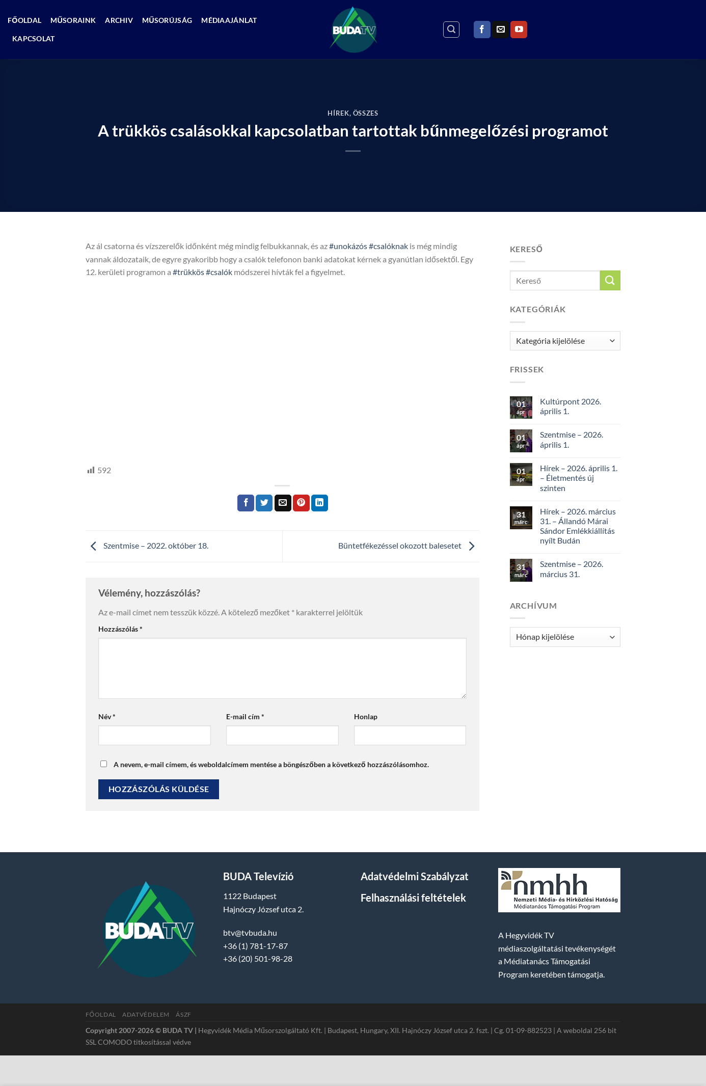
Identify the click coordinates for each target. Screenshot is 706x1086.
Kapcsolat (33, 38)
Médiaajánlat (229, 20)
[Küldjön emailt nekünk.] (500, 29)
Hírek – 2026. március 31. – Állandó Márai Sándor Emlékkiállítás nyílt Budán (578, 526)
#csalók (219, 272)
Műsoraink (73, 20)
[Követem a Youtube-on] (518, 29)
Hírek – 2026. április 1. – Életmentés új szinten (578, 477)
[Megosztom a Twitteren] (264, 503)
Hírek (338, 113)
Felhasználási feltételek (413, 897)
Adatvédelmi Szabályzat (415, 876)
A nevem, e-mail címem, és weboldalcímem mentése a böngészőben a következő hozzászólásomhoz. (271, 764)
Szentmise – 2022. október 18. (147, 545)
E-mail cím (245, 716)
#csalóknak (388, 246)
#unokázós (348, 246)
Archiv (119, 20)
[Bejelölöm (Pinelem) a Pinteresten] (301, 503)
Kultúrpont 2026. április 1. (570, 406)
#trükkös (188, 272)
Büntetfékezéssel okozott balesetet (408, 545)
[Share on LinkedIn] (319, 503)
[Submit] (610, 280)
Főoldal (24, 20)
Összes (365, 113)
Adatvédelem (146, 1014)
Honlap (365, 716)
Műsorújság (167, 20)
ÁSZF (183, 1014)
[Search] (451, 29)
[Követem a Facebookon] (482, 29)
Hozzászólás (120, 629)
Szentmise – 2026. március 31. (571, 568)
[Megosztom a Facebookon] (245, 503)
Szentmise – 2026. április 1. (571, 439)
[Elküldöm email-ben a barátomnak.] (283, 503)
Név (107, 716)
